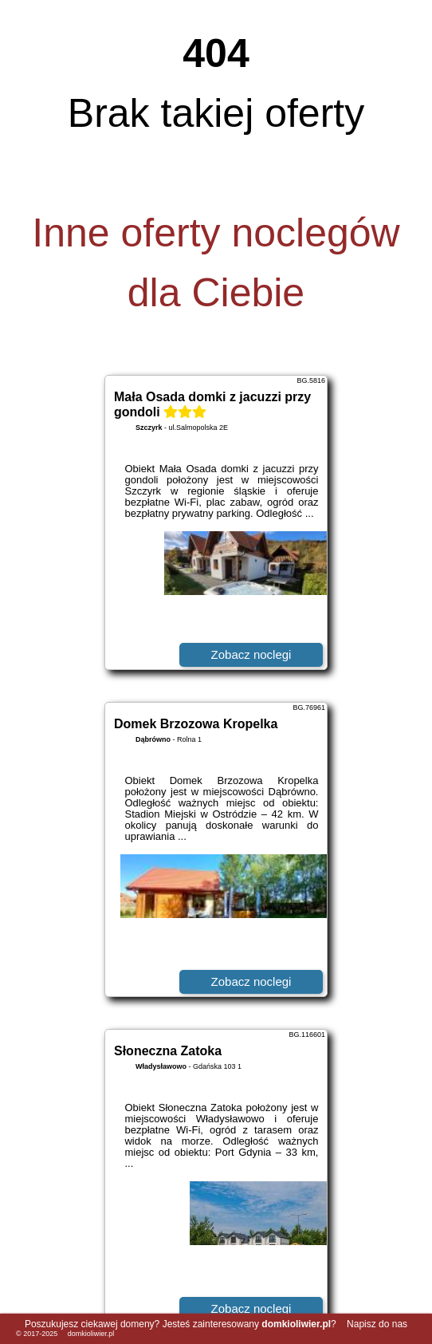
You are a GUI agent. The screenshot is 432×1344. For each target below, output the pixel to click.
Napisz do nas (377, 1324)
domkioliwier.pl (91, 1334)
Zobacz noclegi (251, 654)
